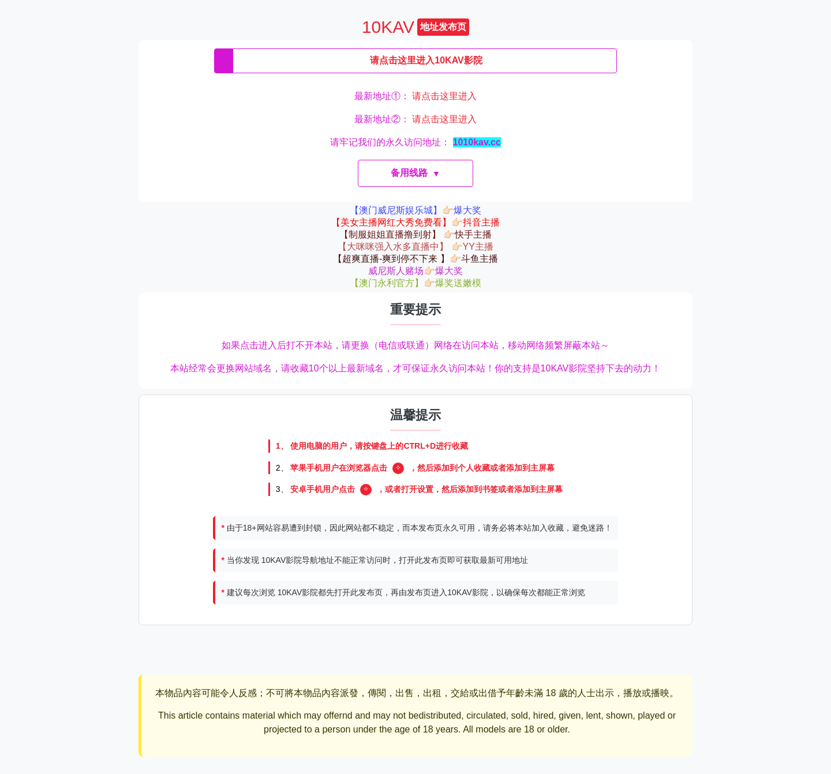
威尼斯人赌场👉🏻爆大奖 (415, 271)
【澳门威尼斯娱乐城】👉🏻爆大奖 (415, 210)
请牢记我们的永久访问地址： (415, 142)
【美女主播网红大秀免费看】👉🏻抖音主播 (415, 222)
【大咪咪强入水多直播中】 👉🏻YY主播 (415, 246)
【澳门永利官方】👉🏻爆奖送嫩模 (415, 283)
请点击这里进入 (444, 96)
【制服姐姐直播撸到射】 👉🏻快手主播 (415, 234)
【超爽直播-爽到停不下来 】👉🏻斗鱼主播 (415, 259)
